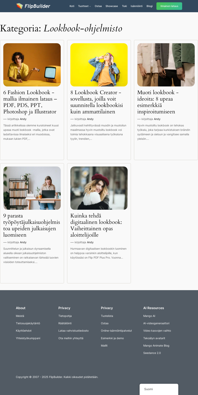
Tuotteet (83, 6)
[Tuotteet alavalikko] (90, 6)
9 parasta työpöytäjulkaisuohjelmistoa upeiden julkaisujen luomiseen (31, 225)
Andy (23, 119)
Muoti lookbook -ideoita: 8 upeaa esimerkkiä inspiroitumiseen (157, 102)
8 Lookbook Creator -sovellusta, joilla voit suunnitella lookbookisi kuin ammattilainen (96, 102)
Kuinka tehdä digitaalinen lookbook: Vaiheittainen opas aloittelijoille (96, 225)
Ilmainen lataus (169, 6)
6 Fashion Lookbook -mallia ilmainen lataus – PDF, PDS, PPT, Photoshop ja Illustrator (30, 102)
